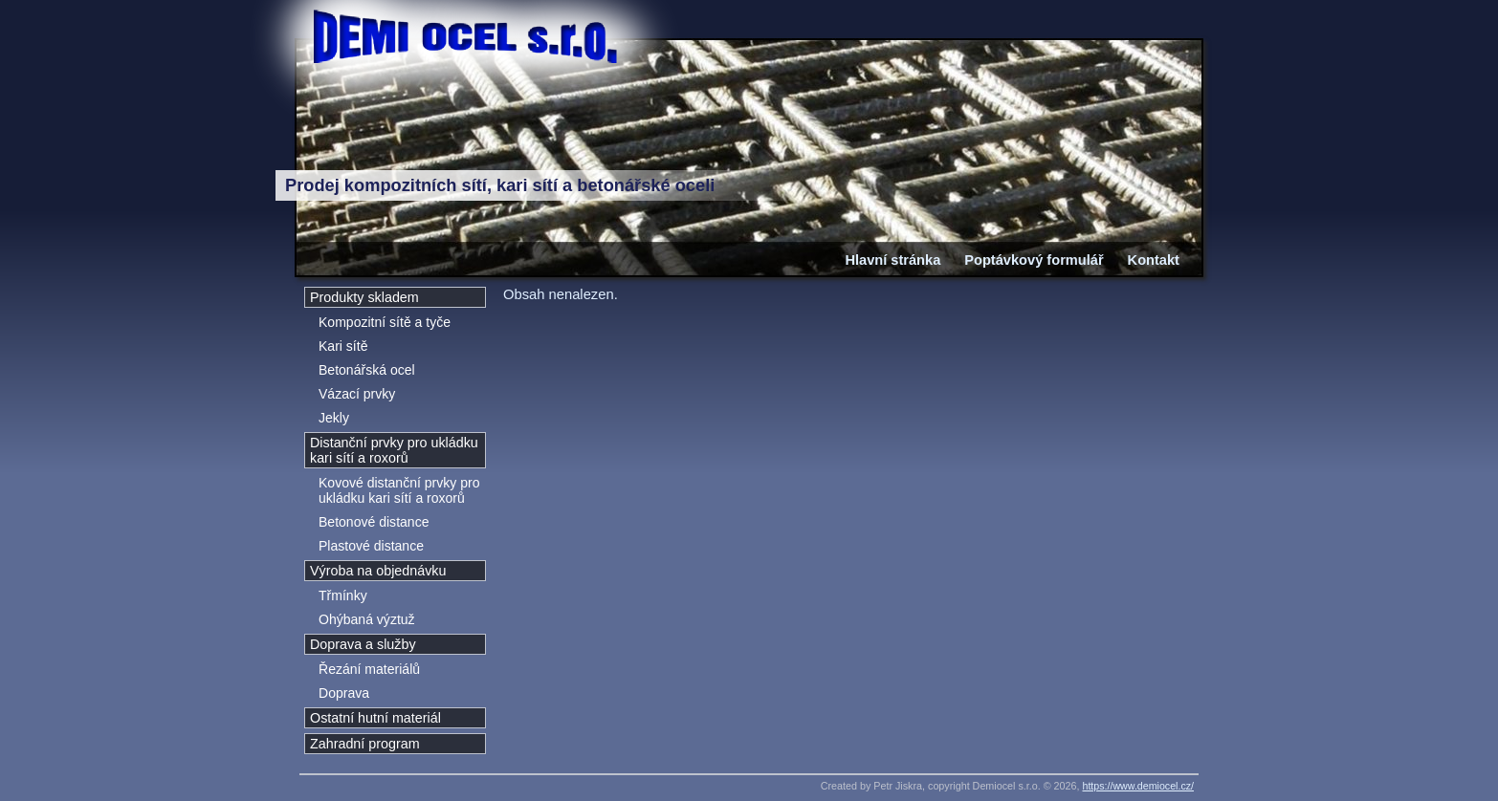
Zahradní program (365, 743)
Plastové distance (371, 545)
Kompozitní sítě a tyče (385, 322)
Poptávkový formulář (1033, 260)
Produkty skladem (364, 297)
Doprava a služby (363, 644)
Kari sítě (343, 346)
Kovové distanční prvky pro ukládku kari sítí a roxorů (399, 490)
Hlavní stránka (892, 260)
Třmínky (343, 595)
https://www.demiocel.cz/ (1139, 785)
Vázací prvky (357, 393)
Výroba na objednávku (378, 570)
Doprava (344, 693)
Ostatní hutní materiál (375, 717)
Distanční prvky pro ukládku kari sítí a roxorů (394, 450)
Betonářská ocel (367, 370)
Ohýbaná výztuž (367, 619)
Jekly (334, 417)
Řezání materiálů (369, 669)
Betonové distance (374, 522)
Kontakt (1153, 260)
